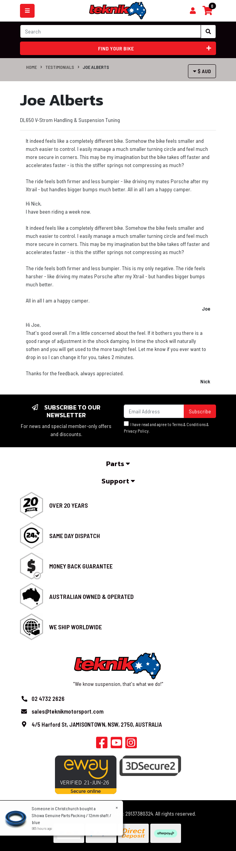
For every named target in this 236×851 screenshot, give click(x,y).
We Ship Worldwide (75, 626)
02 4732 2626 (48, 698)
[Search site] (208, 31)
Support (118, 481)
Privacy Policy (136, 430)
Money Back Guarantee (81, 566)
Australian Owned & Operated (91, 596)
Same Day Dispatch (74, 535)
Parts (118, 463)
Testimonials (59, 67)
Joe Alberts (96, 67)
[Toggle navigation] (27, 11)
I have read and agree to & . (166, 427)
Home (31, 67)
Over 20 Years (68, 505)
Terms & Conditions (189, 424)
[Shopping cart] (192, 10)
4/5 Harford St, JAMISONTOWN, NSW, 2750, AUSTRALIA (97, 724)
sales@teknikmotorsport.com (67, 711)
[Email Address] (154, 411)
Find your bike (154, 48)
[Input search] (110, 31)
